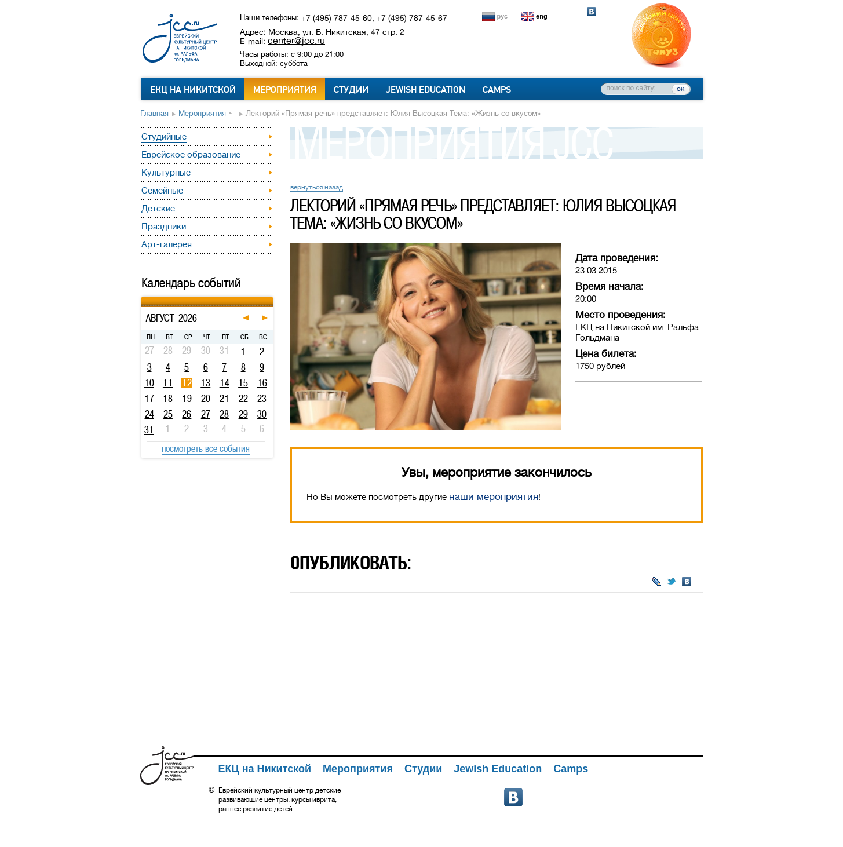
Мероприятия (284, 90)
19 (187, 398)
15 (243, 383)
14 (224, 383)
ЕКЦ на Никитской (193, 90)
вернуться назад (316, 187)
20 (205, 398)
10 (149, 383)
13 (205, 383)
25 (168, 414)
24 (149, 414)
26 (186, 414)
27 (205, 414)
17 (149, 398)
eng (542, 16)
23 (262, 398)
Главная (154, 113)
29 (243, 414)
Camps (497, 90)
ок (680, 89)
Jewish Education (425, 90)
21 (224, 398)
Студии (351, 90)
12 (187, 383)
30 (262, 414)
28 (224, 414)
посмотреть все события (206, 448)
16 (262, 383)
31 (149, 430)
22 (243, 398)
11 (168, 383)
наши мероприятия (493, 496)
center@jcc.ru (296, 40)
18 (168, 398)
